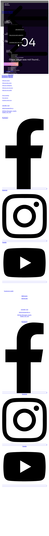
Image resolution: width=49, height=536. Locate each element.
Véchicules (24, 298)
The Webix (11, 74)
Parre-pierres (13, 68)
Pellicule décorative (7, 83)
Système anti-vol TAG (15, 70)
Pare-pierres (5, 98)
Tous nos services (14, 54)
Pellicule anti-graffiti (15, 61)
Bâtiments (8, 5)
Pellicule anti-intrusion (7, 88)
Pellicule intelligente (7, 85)
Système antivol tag (7, 100)
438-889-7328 (5, 105)
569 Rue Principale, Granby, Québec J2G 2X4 (9, 111)
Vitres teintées (13, 67)
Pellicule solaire (14, 56)
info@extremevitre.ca (7, 108)
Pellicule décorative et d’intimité (17, 57)
